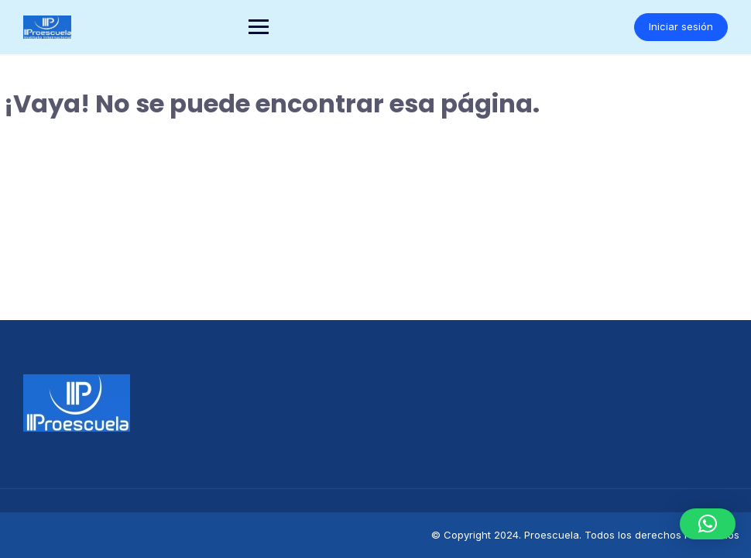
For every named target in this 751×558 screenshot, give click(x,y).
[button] (708, 523)
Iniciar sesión (681, 26)
